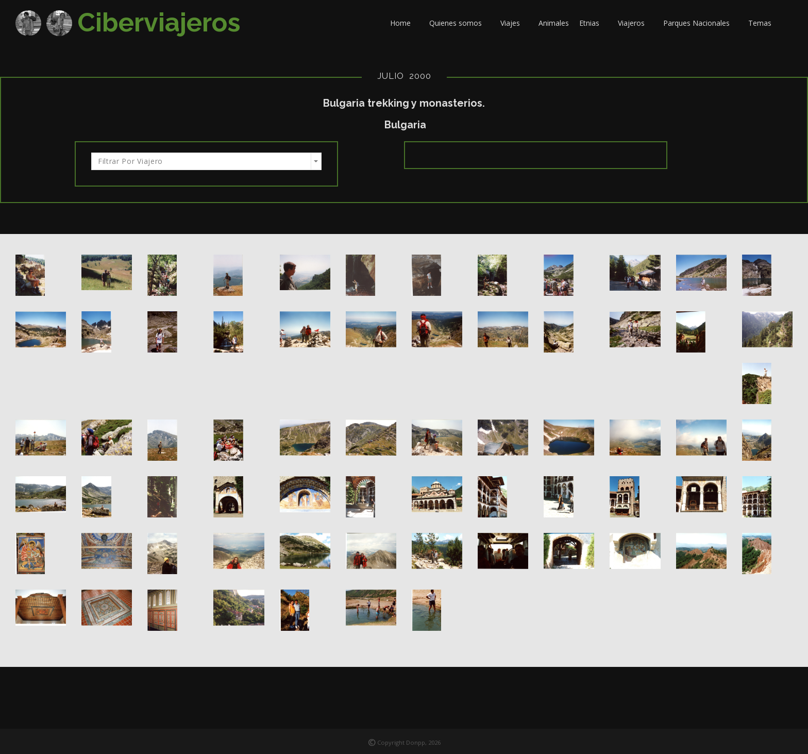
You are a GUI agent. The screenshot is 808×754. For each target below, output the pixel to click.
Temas (764, 23)
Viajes (514, 23)
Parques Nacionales (700, 23)
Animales (553, 23)
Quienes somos (459, 23)
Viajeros (635, 23)
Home (404, 23)
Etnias (593, 23)
